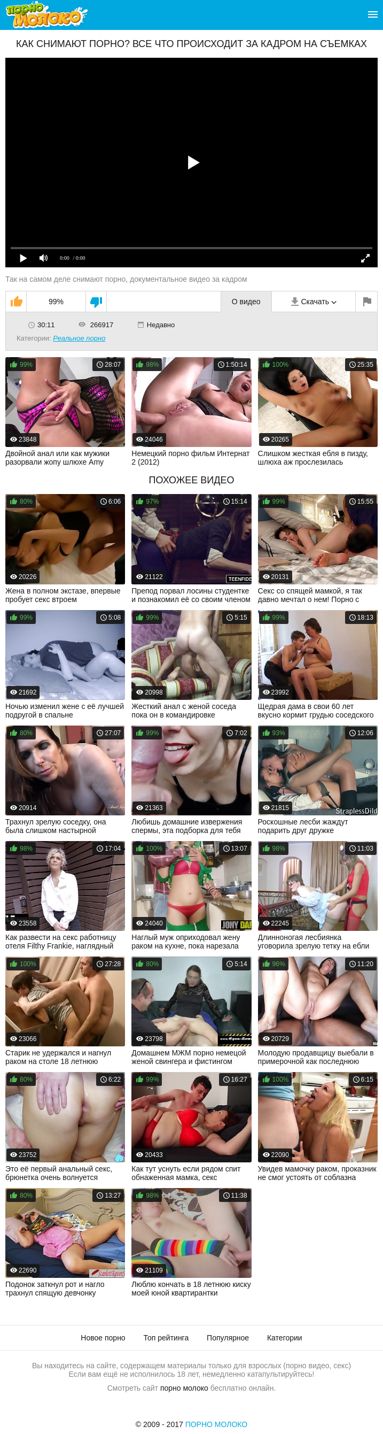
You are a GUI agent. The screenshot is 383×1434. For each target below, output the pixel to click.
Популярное (228, 1337)
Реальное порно (79, 338)
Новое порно (103, 1337)
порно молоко (184, 1388)
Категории (284, 1337)
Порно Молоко (216, 1424)
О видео (246, 301)
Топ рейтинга (166, 1337)
